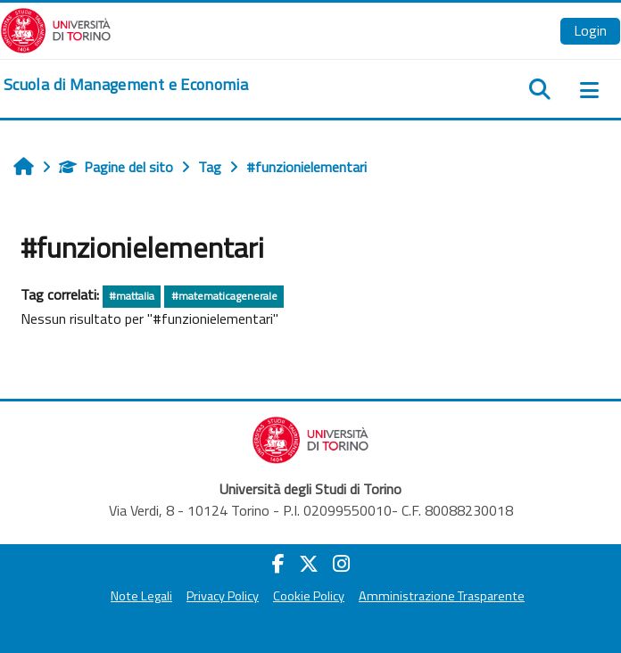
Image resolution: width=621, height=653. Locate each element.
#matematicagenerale (224, 295)
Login (590, 30)
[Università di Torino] (56, 28)
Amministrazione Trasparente (442, 596)
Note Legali (141, 596)
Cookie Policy (308, 596)
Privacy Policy (222, 596)
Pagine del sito (116, 167)
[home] (126, 85)
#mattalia (131, 295)
